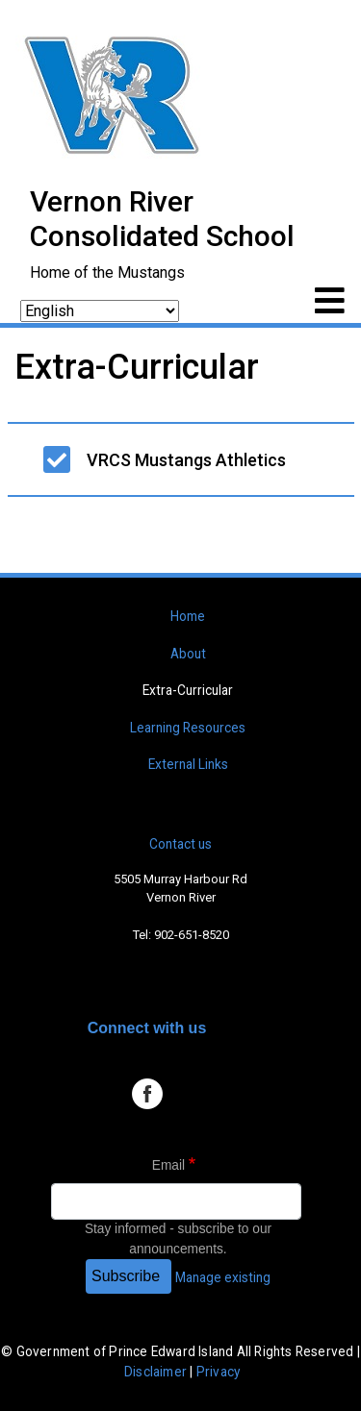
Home (187, 616)
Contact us (180, 844)
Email (168, 1165)
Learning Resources (187, 727)
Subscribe (125, 1276)
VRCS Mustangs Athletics (186, 460)
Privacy (218, 1371)
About (188, 653)
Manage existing (223, 1277)
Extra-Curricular (187, 690)
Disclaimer (155, 1371)
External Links (188, 764)
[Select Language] (99, 311)
